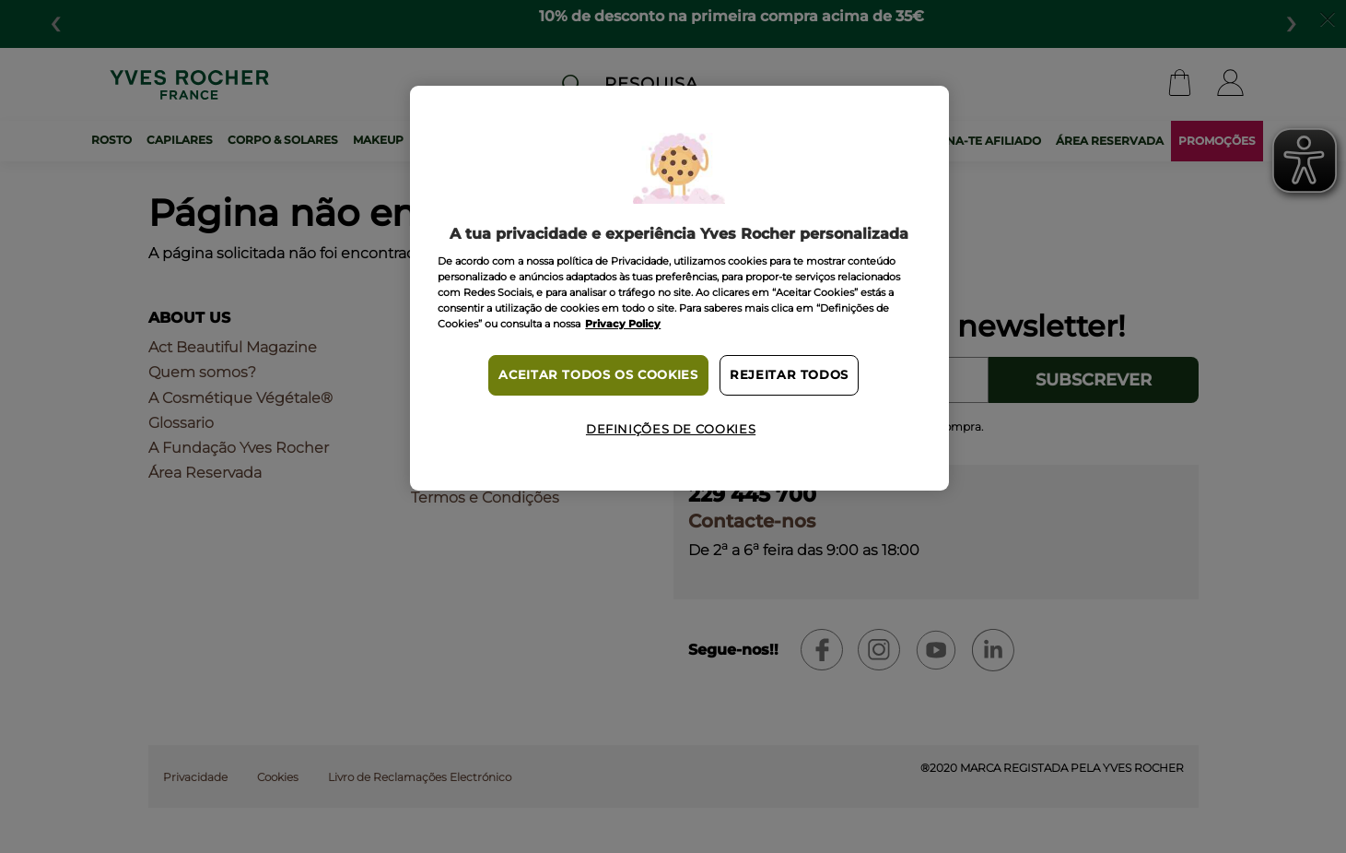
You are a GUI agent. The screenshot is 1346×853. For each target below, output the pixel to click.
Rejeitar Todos (789, 375)
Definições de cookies (670, 429)
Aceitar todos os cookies (597, 375)
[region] (679, 289)
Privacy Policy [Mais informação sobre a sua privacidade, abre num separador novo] (623, 323)
